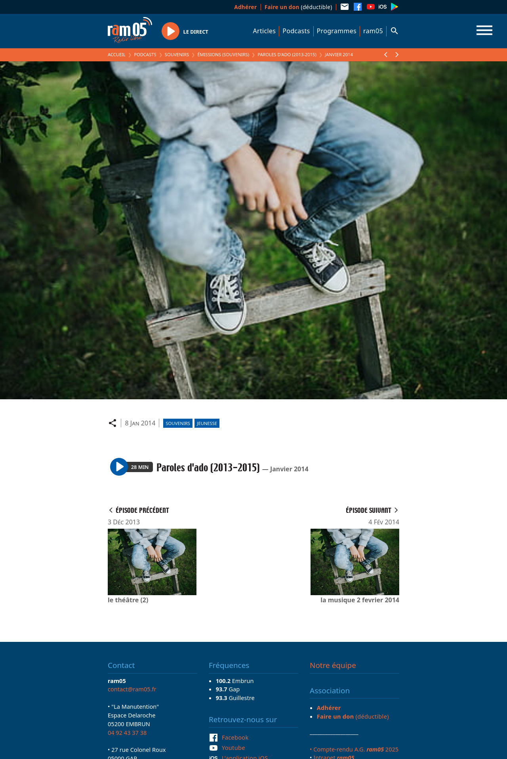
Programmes (336, 31)
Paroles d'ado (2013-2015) (286, 54)
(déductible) (298, 7)
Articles (264, 31)
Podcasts (296, 31)
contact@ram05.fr (132, 689)
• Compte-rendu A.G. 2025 (354, 749)
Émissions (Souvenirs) (223, 54)
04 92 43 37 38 (127, 732)
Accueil (117, 54)
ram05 (373, 31)
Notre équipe (333, 665)
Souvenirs (177, 54)
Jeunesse (207, 423)
